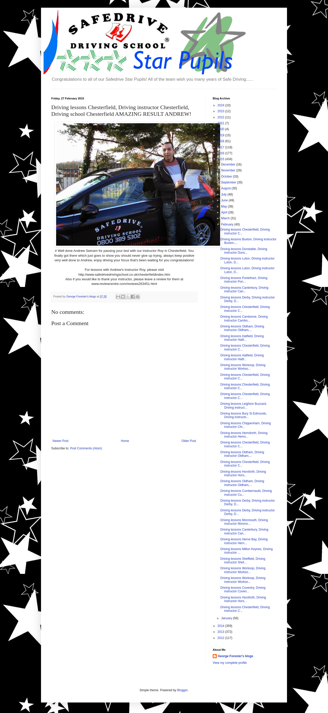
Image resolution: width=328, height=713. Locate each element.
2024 (221, 105)
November (228, 170)
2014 (221, 626)
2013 (221, 632)
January (227, 618)
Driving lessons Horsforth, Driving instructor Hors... (243, 473)
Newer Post (60, 441)
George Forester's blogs (235, 656)
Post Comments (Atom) (86, 448)
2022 (221, 117)
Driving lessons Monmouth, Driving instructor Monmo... (244, 521)
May (224, 206)
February (227, 224)
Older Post (188, 441)
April (224, 212)
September (229, 182)
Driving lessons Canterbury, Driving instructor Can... (244, 289)
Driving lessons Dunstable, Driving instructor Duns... (243, 250)
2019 (221, 135)
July (224, 194)
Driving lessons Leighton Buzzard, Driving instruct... (243, 405)
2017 (221, 147)
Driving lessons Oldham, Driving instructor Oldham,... (242, 328)
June (225, 200)
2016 (221, 153)
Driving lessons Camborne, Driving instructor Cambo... (244, 318)
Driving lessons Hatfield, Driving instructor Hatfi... (242, 338)
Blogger (182, 690)
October (227, 176)
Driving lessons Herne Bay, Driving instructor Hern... (244, 541)
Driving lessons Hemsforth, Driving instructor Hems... (244, 434)
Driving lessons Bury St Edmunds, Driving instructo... (243, 415)
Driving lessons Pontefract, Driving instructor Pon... (243, 279)
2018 (221, 141)
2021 (221, 123)
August (226, 188)
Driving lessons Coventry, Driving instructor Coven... (242, 589)
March (226, 218)
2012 (221, 638)
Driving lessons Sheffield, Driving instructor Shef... (242, 560)
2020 (221, 129)
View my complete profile (230, 663)
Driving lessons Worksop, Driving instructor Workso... (242, 366)
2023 (221, 111)
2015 (221, 159)
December (228, 164)
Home (125, 441)
